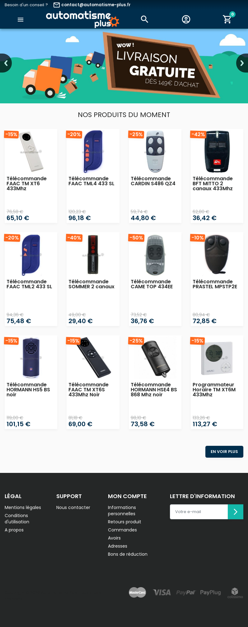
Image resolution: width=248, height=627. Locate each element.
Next (242, 63)
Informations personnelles (122, 510)
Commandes (122, 530)
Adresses (117, 546)
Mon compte (127, 496)
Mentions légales (23, 507)
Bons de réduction (127, 554)
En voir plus (224, 452)
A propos (14, 530)
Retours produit (124, 522)
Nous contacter (73, 507)
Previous (6, 63)
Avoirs (114, 538)
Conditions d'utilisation (17, 518)
